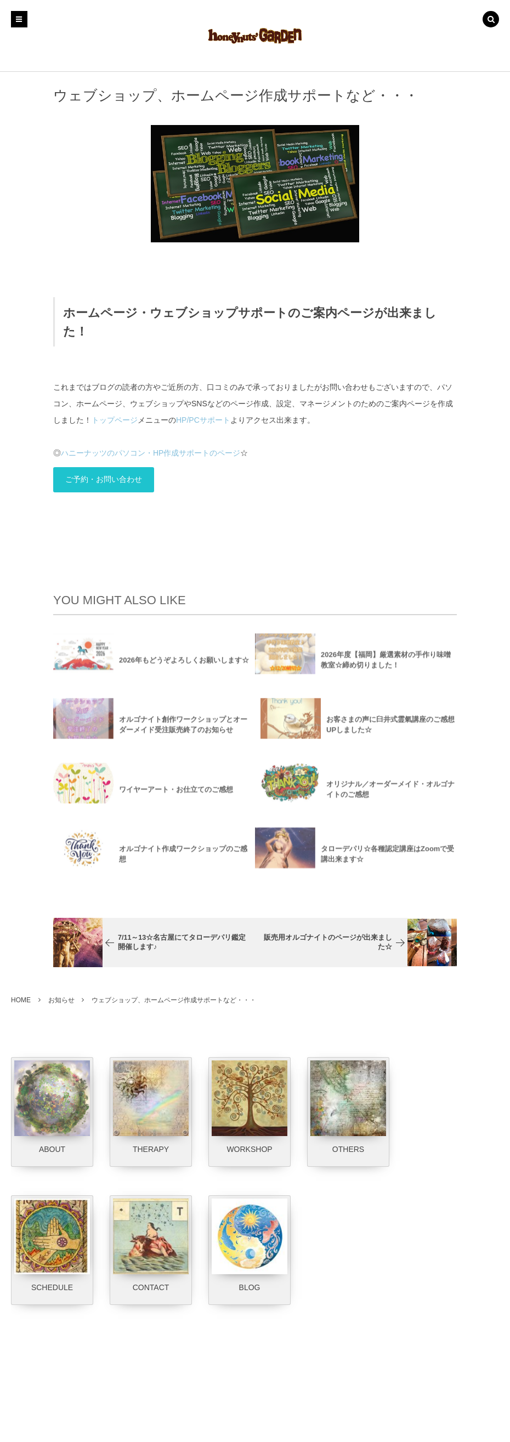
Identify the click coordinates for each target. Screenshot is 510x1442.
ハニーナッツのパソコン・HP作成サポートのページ (150, 453)
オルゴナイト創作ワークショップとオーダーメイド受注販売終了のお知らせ (183, 730)
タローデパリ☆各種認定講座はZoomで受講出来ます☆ (387, 859)
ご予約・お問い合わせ (103, 479)
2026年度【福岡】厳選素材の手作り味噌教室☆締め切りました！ (386, 665)
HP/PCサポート (203, 420)
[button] (491, 20)
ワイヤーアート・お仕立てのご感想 (176, 795)
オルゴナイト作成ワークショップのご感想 (183, 859)
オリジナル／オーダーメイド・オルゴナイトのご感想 (390, 795)
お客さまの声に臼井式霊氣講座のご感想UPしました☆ (390, 730)
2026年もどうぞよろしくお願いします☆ (184, 665)
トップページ (115, 420)
